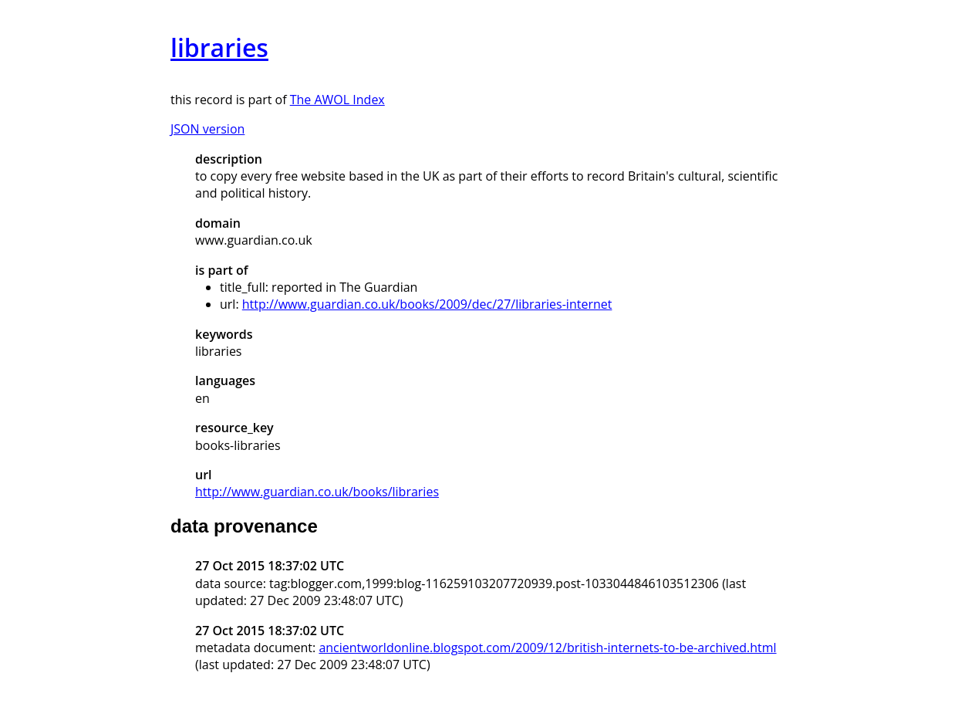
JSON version (207, 128)
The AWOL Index (337, 99)
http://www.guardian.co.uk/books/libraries (317, 491)
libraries (219, 47)
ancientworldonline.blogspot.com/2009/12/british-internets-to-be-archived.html (547, 647)
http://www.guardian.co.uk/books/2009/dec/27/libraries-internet (427, 304)
